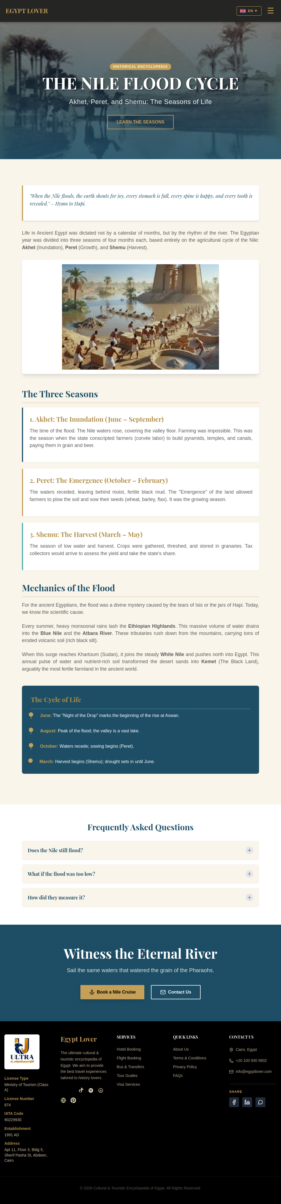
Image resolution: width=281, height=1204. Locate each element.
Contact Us (175, 992)
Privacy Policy (185, 1067)
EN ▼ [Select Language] (249, 11)
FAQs (177, 1075)
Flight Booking (129, 1058)
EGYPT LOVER (26, 11)
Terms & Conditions (189, 1058)
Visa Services (128, 1084)
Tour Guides (127, 1075)
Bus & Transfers (130, 1067)
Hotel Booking (129, 1049)
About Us (181, 1049)
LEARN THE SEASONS (140, 122)
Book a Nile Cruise (112, 992)
